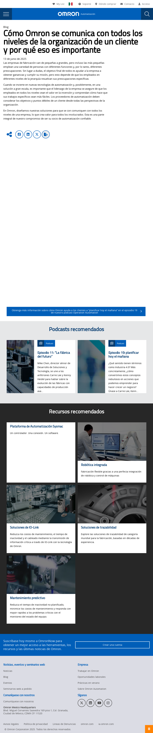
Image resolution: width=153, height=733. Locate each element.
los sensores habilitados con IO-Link (122, 202)
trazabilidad (108, 290)
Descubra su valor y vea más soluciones (108, 220)
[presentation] (6, 14)
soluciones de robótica (90, 298)
